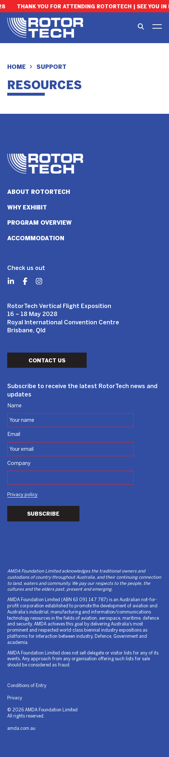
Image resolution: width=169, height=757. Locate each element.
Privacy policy (22, 495)
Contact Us (47, 360)
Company (19, 463)
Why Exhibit (27, 207)
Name (14, 405)
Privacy (14, 698)
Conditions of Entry (26, 686)
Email (13, 434)
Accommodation (35, 238)
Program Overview (39, 222)
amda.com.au (21, 729)
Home (16, 66)
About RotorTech (38, 191)
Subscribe (43, 514)
